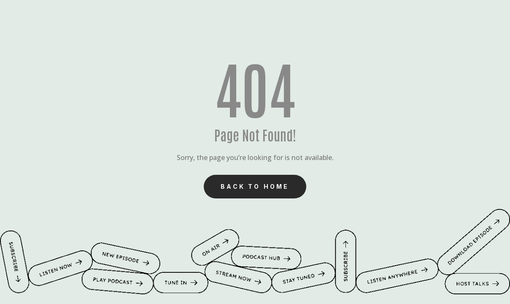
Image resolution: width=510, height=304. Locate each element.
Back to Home (255, 186)
